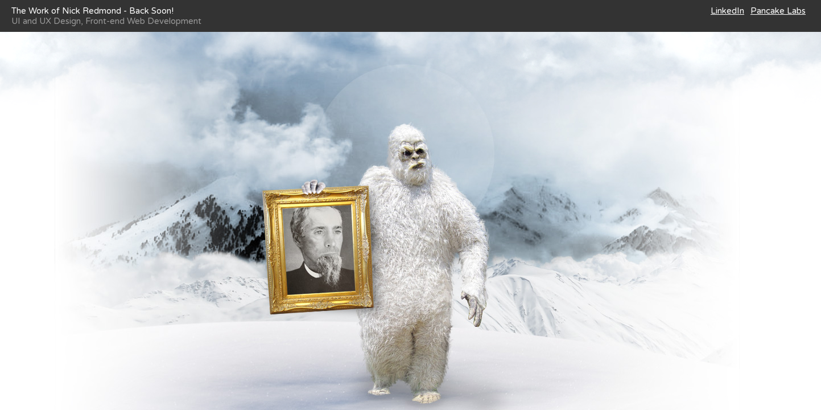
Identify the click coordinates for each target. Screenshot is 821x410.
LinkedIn (727, 11)
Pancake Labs (778, 11)
